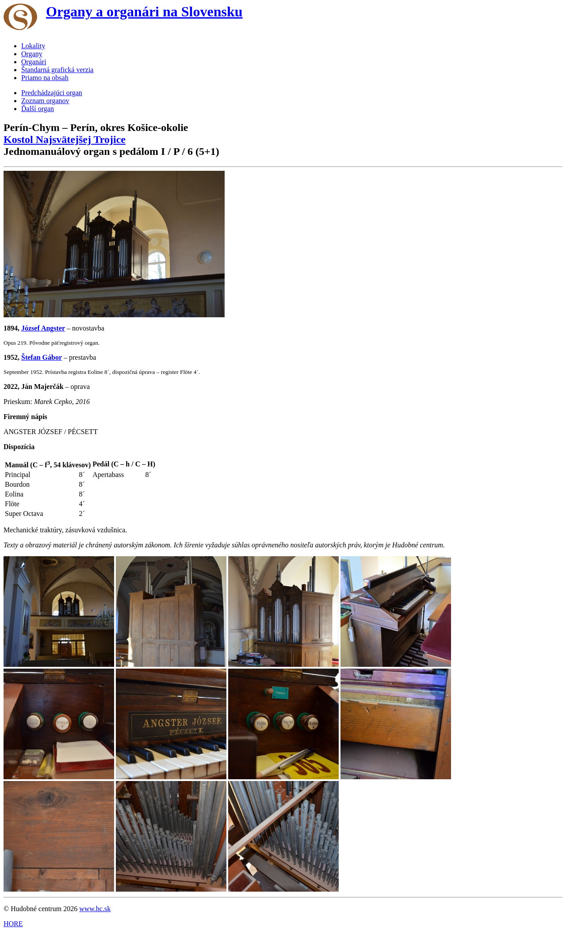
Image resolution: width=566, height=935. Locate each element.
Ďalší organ (37, 108)
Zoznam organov (45, 100)
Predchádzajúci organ (51, 92)
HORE (13, 923)
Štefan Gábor (41, 357)
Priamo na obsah (45, 77)
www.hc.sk (95, 908)
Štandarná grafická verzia (57, 69)
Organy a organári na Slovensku (144, 11)
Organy (31, 54)
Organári (33, 61)
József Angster (43, 328)
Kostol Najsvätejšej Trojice (65, 139)
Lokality (33, 46)
